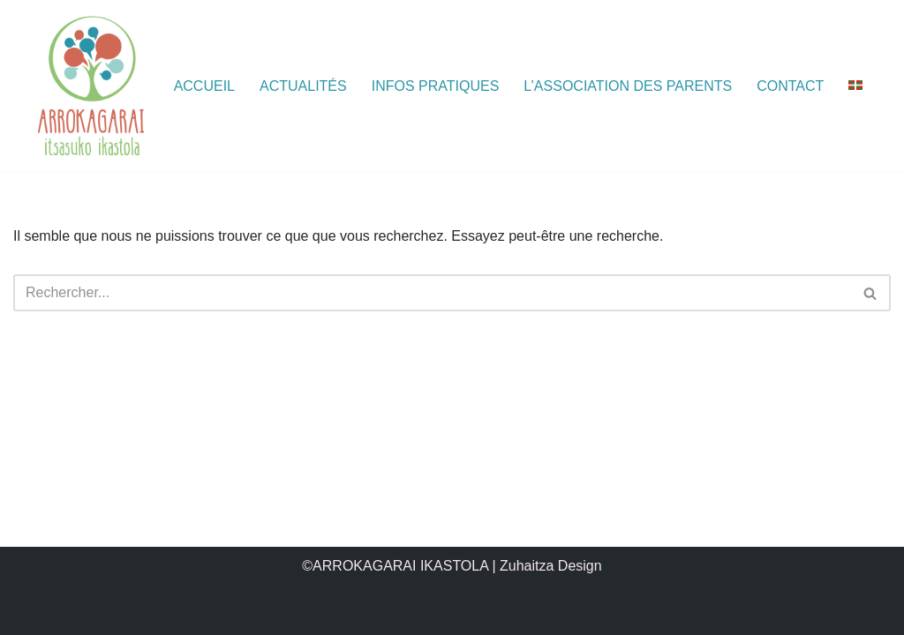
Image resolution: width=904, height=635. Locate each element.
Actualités (303, 85)
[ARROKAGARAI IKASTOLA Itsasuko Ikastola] (91, 85)
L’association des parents (628, 85)
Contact (790, 85)
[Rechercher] (432, 292)
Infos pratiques (436, 85)
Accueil (204, 85)
